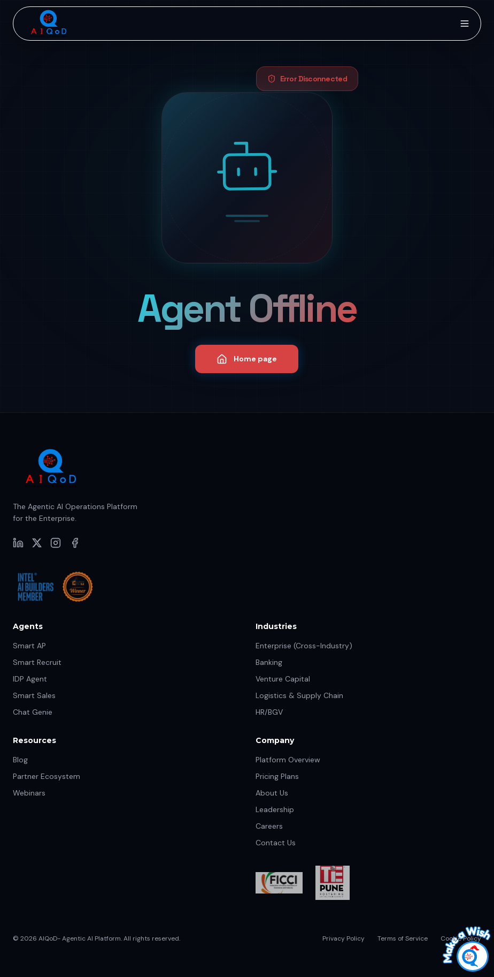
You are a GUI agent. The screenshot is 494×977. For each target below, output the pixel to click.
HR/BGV (269, 712)
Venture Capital (283, 679)
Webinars (29, 793)
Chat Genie (32, 712)
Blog (20, 759)
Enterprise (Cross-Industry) (304, 645)
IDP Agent (30, 679)
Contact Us (276, 842)
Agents (28, 626)
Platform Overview (288, 759)
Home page (247, 359)
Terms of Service (402, 938)
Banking (269, 662)
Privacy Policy (343, 938)
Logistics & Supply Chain (299, 695)
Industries (276, 626)
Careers (269, 826)
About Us (272, 793)
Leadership (275, 809)
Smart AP (29, 645)
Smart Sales (34, 695)
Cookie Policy (461, 938)
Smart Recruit (37, 662)
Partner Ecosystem (46, 776)
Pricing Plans (277, 776)
